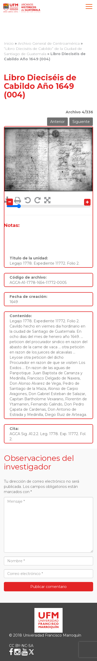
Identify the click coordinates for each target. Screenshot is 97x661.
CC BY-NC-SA (21, 645)
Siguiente (81, 121)
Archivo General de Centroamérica (49, 43)
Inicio (9, 43)
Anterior (57, 121)
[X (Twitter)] (31, 652)
